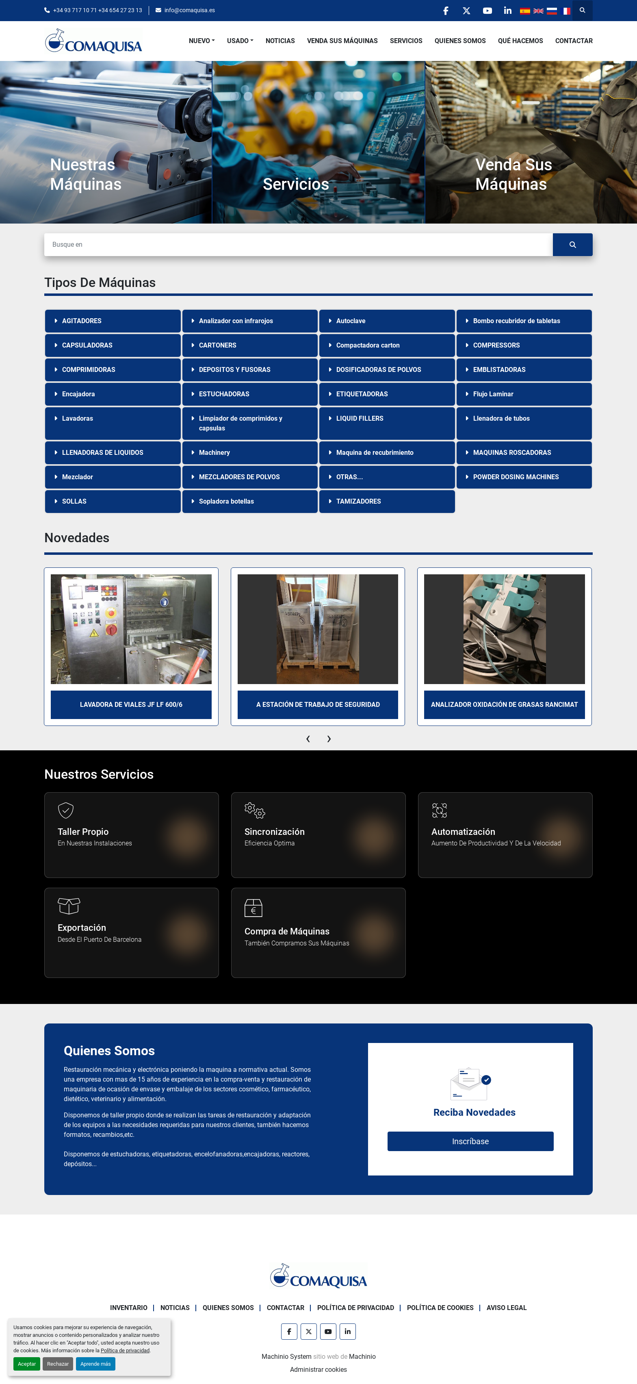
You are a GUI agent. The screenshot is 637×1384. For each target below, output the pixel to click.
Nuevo (199, 41)
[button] (202, 41)
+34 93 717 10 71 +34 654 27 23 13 (97, 10)
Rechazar (58, 1364)
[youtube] (487, 10)
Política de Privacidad (355, 1308)
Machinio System (287, 1356)
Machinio (362, 1356)
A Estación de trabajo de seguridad (318, 704)
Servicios (406, 41)
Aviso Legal (507, 1308)
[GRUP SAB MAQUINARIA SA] (318, 1275)
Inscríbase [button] (470, 1141)
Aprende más (95, 1364)
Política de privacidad (125, 1350)
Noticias (280, 41)
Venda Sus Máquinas (342, 41)
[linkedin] (508, 10)
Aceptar (27, 1364)
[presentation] (308, 738)
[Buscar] (298, 244)
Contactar (574, 41)
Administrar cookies (318, 1369)
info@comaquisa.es (190, 10)
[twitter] (466, 10)
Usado (238, 41)
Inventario (128, 1308)
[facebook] (446, 10)
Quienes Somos (460, 41)
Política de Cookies (440, 1308)
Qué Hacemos (520, 41)
